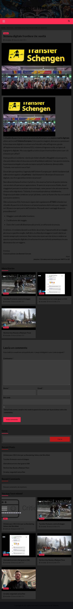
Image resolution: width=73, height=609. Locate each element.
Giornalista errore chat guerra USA (53, 299)
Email (40, 388)
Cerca (4, 431)
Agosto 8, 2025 (17, 529)
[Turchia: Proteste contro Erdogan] (19, 284)
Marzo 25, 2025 (17, 301)
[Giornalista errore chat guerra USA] (54, 284)
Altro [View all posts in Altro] (5, 518)
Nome (6, 388)
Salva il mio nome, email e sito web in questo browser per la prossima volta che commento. (35, 411)
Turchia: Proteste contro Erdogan (16, 299)
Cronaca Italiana (36, 7)
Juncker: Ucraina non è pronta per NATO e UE (36, 257)
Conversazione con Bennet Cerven (36, 252)
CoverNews (43, 605)
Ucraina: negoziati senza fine (14, 472)
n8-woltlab (8, 40)
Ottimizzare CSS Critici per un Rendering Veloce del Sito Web (26, 455)
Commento (8, 358)
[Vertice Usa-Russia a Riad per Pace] (19, 318)
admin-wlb (8, 529)
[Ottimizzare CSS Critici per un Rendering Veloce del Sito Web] (19, 509)
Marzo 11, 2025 (18, 40)
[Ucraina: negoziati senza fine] (19, 579)
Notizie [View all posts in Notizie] (6, 33)
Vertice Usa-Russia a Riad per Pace (17, 333)
